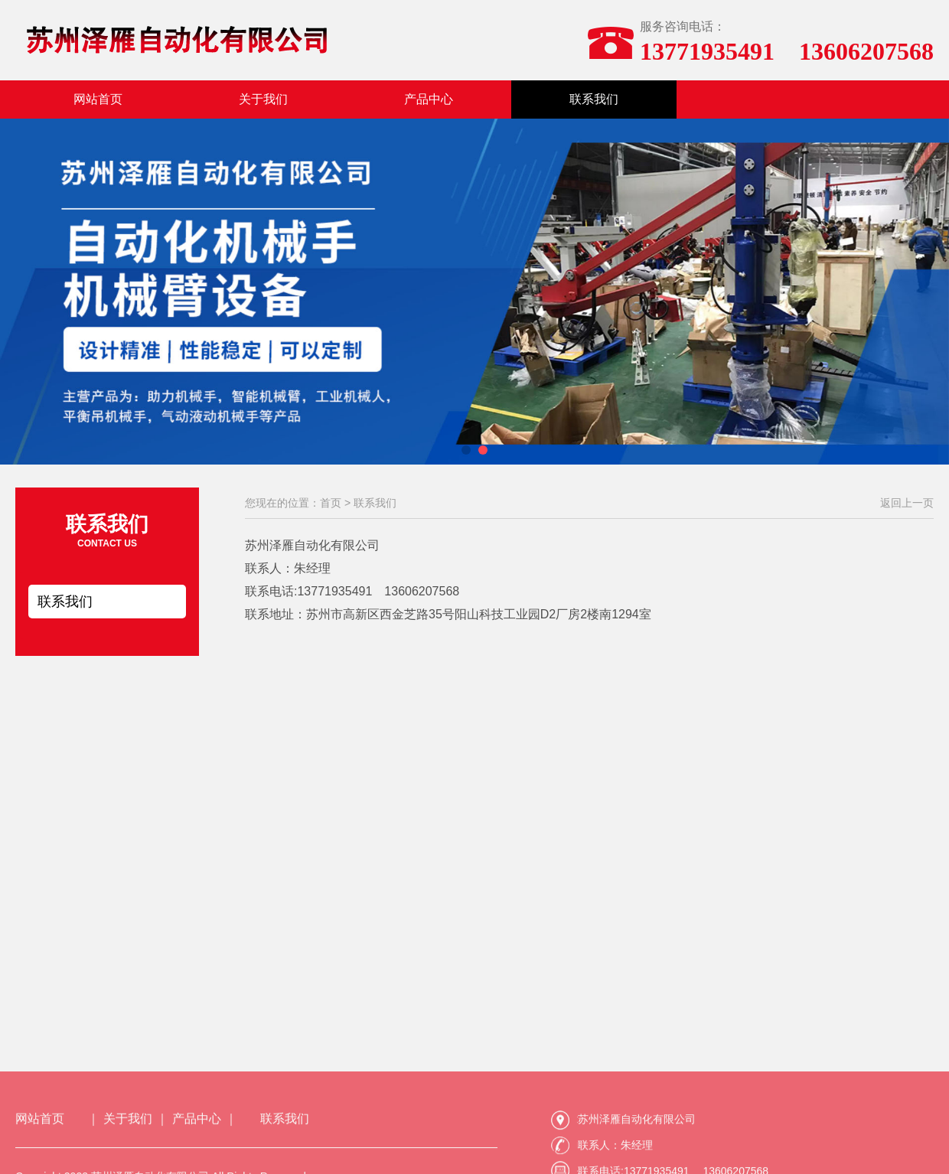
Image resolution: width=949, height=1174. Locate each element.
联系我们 (593, 99)
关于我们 (263, 99)
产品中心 (428, 99)
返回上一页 (907, 503)
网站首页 (97, 99)
